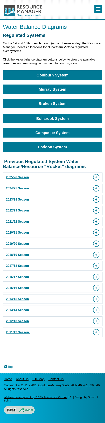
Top (10, 366)
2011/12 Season (18, 332)
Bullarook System (52, 118)
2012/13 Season (17, 321)
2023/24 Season (17, 199)
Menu (98, 9)
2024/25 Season (17, 188)
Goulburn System (53, 75)
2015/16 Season (17, 287)
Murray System (52, 89)
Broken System (52, 103)
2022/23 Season (17, 210)
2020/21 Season (17, 232)
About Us (22, 379)
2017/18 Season (17, 265)
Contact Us (56, 379)
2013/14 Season (17, 310)
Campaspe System (52, 133)
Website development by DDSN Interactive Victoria (35, 397)
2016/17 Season (17, 277)
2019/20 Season (17, 243)
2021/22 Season (17, 221)
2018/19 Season (17, 254)
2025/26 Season (17, 177)
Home (8, 379)
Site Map (38, 379)
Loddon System (52, 147)
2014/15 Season (17, 299)
